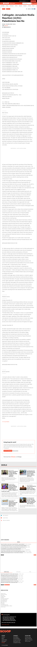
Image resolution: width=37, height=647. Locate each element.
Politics (16, 5)
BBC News (3, 602)
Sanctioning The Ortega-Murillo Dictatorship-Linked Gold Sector (11, 549)
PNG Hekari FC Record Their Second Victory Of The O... (9, 575)
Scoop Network (16, 638)
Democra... (29, 544)
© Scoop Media (5, 645)
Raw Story (2, 595)
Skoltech (30, 551)
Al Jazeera (2, 603)
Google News (3, 596)
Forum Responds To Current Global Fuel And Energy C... (9, 578)
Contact (3, 637)
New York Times (4, 601)
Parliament (11, 5)
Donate (3, 642)
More (35, 584)
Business (25, 5)
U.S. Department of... (27, 549)
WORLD (4, 465)
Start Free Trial (33, 1)
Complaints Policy (17, 642)
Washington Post (4, 600)
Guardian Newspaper (5, 598)
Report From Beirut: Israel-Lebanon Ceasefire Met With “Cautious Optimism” (13, 544)
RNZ (25, 548)
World (33, 5)
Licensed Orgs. (28, 637)
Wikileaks (6, 25)
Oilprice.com (3, 593)
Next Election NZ (16, 641)
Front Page (2, 5)
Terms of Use (27, 641)
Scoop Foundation (17, 639)
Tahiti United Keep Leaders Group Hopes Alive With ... (9, 579)
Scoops (7, 5)
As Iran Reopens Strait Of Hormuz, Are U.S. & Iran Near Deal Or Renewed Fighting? (14, 545)
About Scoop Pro (28, 638)
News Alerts (7, 584)
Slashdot (2, 597)
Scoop (4, 8)
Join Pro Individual (8, 450)
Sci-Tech (29, 5)
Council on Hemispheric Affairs (6, 605)
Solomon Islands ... (29, 552)
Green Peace (3, 606)
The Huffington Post (4, 604)
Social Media (15, 637)
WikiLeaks (8, 8)
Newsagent (4, 641)
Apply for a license (28, 639)
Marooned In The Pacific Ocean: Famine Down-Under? (9, 582)
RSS (2, 584)
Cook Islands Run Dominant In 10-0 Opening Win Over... (9, 576)
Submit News (4, 639)
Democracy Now (4, 594)
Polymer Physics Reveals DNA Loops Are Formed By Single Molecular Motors (13, 551)
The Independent (4, 599)
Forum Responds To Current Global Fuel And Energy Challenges (11, 548)
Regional (20, 5)
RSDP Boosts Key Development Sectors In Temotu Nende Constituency (12, 552)
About (3, 638)
